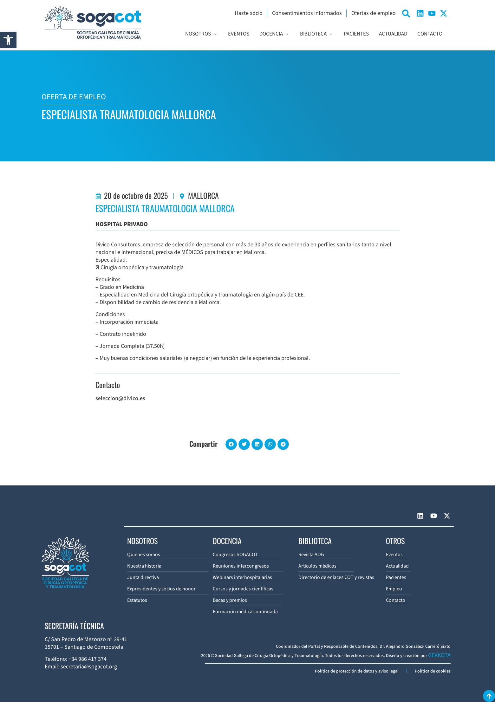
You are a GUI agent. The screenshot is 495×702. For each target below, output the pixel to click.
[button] (8, 40)
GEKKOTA (439, 655)
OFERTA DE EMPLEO (74, 96)
